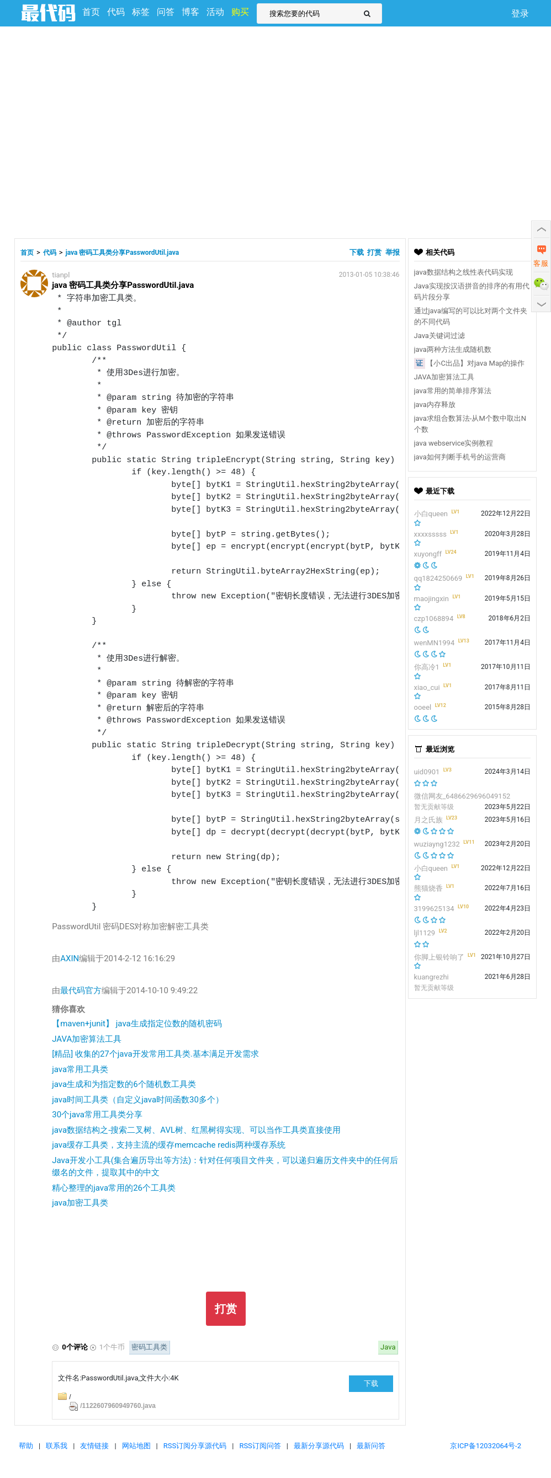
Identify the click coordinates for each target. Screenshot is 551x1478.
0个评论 (74, 1347)
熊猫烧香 (428, 888)
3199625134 (434, 908)
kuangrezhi (431, 977)
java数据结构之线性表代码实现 (463, 272)
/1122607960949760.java (118, 1406)
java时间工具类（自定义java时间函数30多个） (138, 1100)
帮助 (26, 1446)
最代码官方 (81, 990)
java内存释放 (434, 404)
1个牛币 (112, 1347)
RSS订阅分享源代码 (194, 1446)
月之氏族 (428, 820)
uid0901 (427, 772)
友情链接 (94, 1446)
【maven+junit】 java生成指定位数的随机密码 (137, 1024)
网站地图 (136, 1446)
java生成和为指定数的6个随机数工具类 (123, 1084)
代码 (49, 252)
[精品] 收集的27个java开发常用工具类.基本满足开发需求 (155, 1054)
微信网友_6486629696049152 (462, 796)
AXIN (69, 958)
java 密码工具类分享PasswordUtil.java (122, 252)
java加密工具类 (80, 1203)
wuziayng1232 (437, 844)
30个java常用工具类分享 (97, 1115)
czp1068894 (434, 618)
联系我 (56, 1446)
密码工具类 (149, 1347)
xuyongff (428, 554)
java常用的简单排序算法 (452, 391)
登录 (520, 13)
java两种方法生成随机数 (452, 349)
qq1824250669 (438, 578)
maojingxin (431, 599)
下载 (357, 252)
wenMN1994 (434, 643)
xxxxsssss (430, 534)
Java (387, 1347)
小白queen (431, 514)
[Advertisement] (103, 131)
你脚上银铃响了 (439, 957)
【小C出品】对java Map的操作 (475, 363)
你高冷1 (426, 667)
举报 (392, 252)
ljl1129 (425, 933)
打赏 (374, 252)
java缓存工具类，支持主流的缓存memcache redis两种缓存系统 (168, 1145)
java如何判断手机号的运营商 (460, 457)
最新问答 (371, 1446)
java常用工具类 (80, 1069)
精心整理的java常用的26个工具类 (114, 1188)
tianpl (61, 275)
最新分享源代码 (319, 1446)
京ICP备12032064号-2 (485, 1446)
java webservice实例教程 (454, 443)
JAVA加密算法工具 (86, 1039)
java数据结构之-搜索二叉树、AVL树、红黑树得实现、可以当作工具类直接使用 (196, 1130)
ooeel (423, 707)
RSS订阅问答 (259, 1446)
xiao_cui (427, 687)
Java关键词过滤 (439, 335)
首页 (27, 252)
